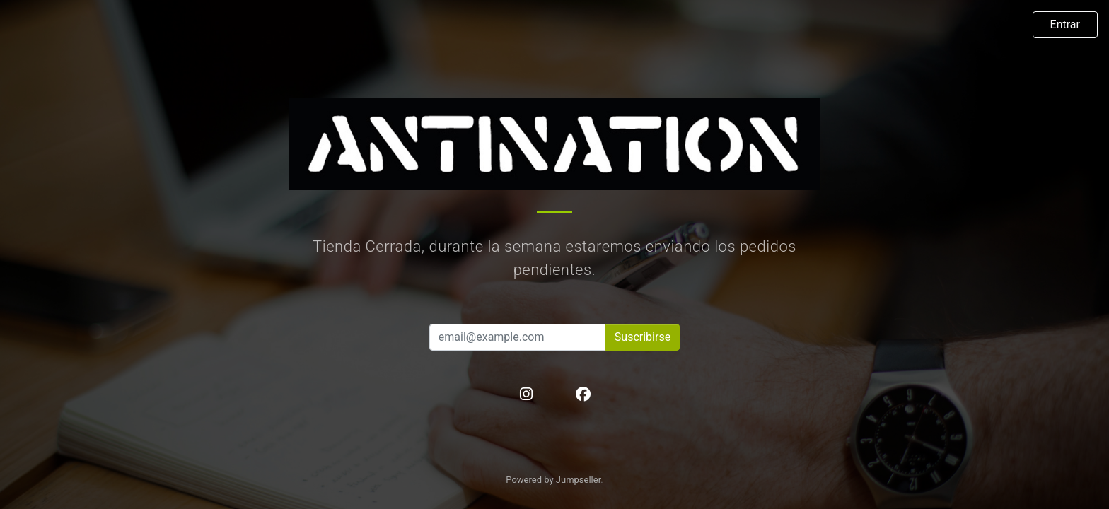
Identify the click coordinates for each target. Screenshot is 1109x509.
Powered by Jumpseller (553, 479)
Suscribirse (642, 337)
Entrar (1065, 24)
